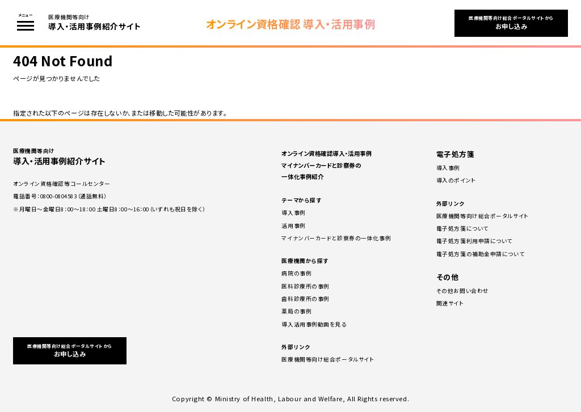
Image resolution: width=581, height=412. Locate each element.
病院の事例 (296, 273)
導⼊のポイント (456, 180)
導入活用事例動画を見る (313, 324)
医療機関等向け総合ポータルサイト (327, 359)
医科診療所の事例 (305, 286)
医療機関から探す (304, 261)
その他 (447, 276)
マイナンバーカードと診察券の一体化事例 (336, 238)
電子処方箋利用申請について (474, 241)
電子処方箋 (455, 153)
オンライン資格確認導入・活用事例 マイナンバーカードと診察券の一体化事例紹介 (326, 165)
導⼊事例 (448, 168)
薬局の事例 (296, 311)
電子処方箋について (462, 228)
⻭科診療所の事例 (305, 299)
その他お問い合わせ (462, 291)
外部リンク (295, 347)
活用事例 (293, 226)
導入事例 (293, 212)
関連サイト (450, 303)
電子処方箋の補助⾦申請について (480, 254)
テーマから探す (301, 200)
